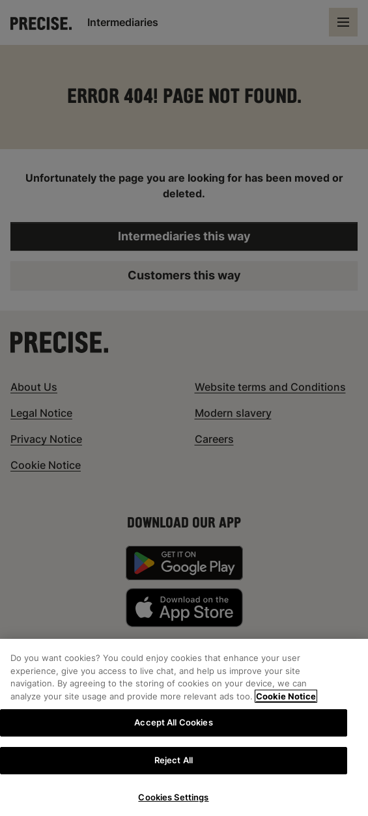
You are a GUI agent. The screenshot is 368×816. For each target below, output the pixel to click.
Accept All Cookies (173, 729)
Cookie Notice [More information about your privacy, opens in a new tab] (286, 702)
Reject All (173, 766)
